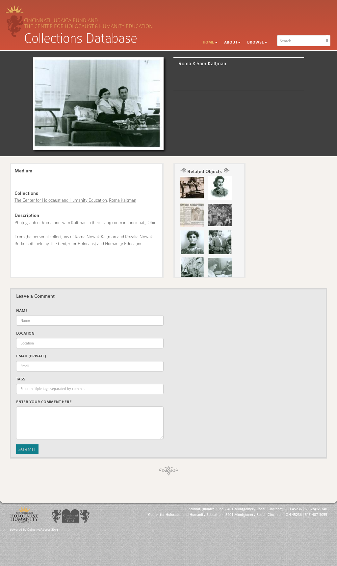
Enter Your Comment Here (44, 402)
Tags (20, 379)
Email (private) (31, 356)
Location (25, 333)
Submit (27, 449)
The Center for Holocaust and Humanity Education (60, 200)
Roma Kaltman (122, 200)
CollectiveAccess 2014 (42, 530)
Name (22, 311)
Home (210, 42)
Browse (257, 42)
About (232, 42)
